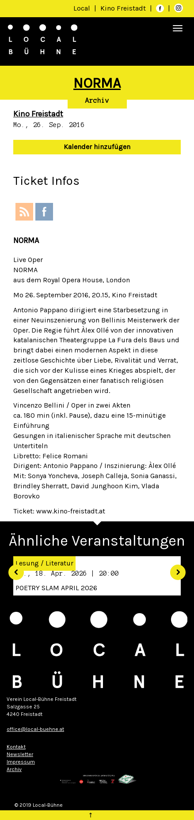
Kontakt (16, 747)
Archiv (97, 100)
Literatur (59, 563)
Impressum (21, 762)
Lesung (27, 563)
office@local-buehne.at (35, 729)
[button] (13, 568)
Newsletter (20, 754)
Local (81, 8)
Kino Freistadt (124, 8)
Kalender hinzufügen (97, 146)
